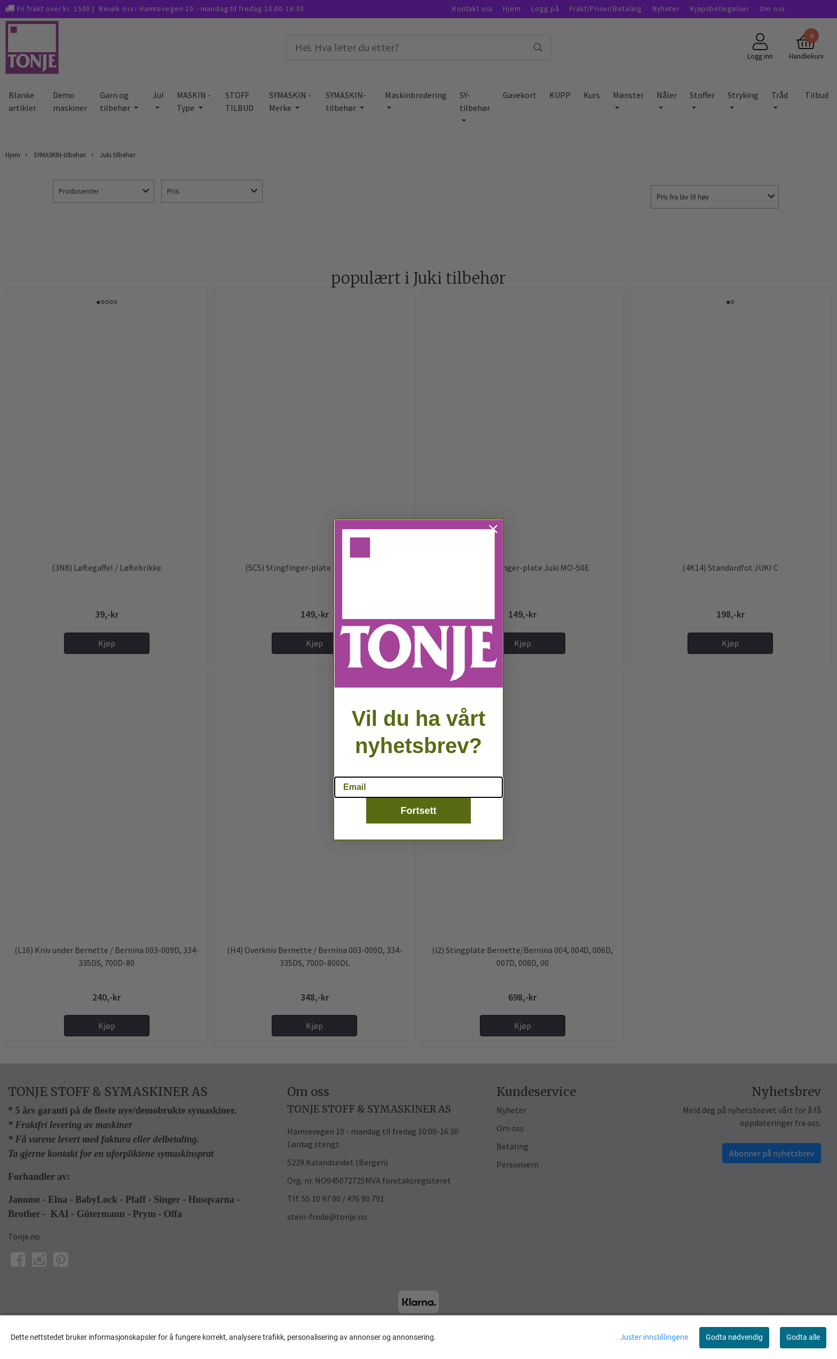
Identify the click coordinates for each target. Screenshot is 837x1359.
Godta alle (803, 1337)
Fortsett (419, 814)
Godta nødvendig (734, 1337)
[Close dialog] (493, 532)
